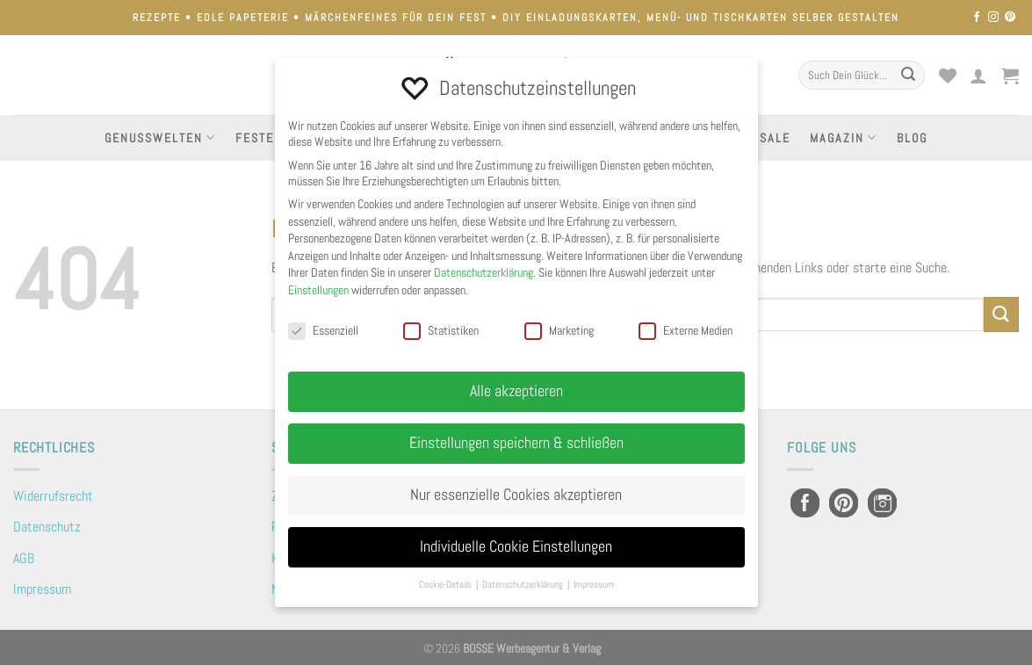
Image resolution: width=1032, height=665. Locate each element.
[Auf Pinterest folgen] (1010, 18)
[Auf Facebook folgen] (976, 18)
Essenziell (323, 330)
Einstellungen (318, 290)
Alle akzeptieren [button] (516, 391)
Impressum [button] (594, 584)
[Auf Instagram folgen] (993, 18)
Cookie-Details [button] (446, 584)
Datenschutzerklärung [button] (524, 584)
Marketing (559, 330)
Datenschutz (47, 526)
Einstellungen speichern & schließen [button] (516, 442)
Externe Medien (686, 330)
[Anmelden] (979, 75)
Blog (912, 138)
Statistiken (441, 330)
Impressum (42, 589)
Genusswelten (160, 137)
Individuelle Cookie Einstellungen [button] (516, 546)
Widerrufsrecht (53, 496)
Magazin (843, 137)
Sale (775, 138)
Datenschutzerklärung (483, 272)
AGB (23, 558)
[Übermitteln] (908, 75)
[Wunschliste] (947, 75)
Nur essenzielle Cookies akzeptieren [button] (516, 494)
